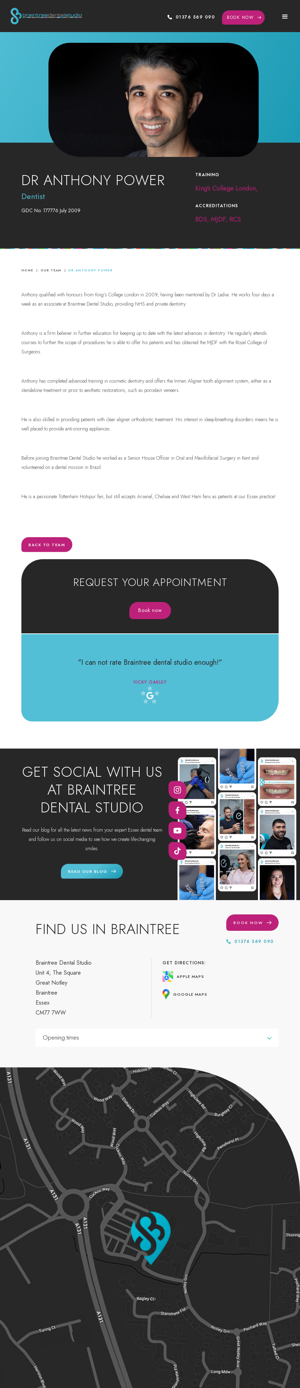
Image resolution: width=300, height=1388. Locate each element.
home (27, 270)
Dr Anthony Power (90, 270)
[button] (285, 16)
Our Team (51, 270)
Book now (150, 610)
